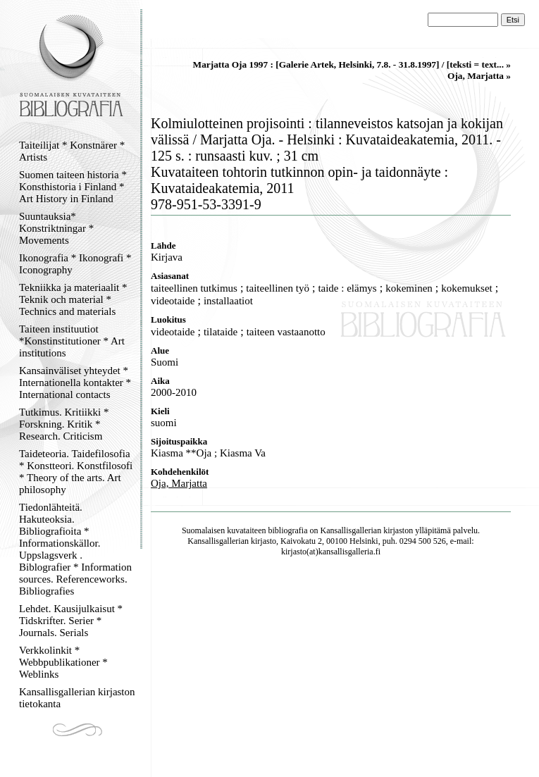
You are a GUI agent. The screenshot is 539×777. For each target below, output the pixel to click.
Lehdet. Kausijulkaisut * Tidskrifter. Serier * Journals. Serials (71, 620)
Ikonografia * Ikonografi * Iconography (75, 263)
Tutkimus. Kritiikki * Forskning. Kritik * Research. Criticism (64, 424)
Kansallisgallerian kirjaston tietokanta (77, 697)
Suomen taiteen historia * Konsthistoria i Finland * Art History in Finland (73, 186)
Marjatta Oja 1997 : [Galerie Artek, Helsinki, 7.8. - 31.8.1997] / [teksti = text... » (352, 64)
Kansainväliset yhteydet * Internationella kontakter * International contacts (75, 382)
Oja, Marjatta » (479, 75)
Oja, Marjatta (179, 483)
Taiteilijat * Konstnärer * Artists (72, 151)
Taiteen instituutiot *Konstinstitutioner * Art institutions (72, 341)
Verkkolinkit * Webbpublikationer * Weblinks (63, 662)
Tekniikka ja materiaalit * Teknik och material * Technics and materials (73, 299)
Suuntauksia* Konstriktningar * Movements (56, 228)
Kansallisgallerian (351, 530)
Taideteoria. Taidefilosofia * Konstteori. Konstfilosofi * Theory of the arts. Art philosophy (75, 471)
